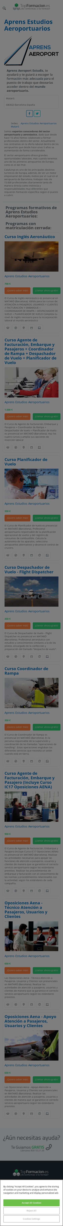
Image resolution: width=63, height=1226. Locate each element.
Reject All (31, 1210)
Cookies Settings (31, 1218)
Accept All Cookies (31, 1202)
